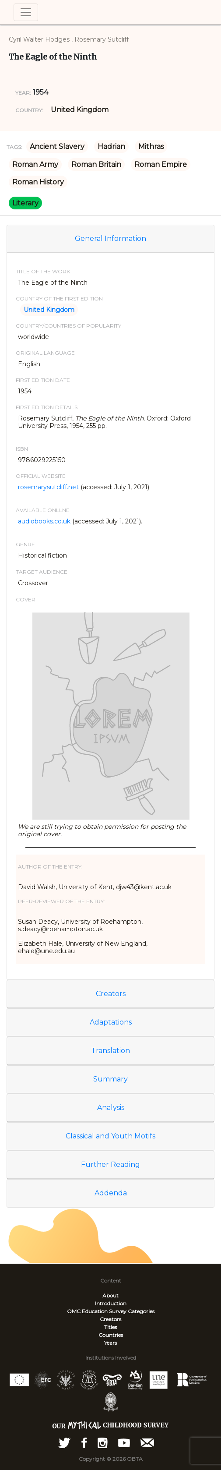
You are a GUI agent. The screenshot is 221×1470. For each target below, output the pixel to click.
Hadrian (111, 146)
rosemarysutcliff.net (48, 487)
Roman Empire (160, 164)
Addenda (111, 1193)
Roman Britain (96, 164)
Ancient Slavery (57, 146)
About (110, 1295)
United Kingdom (80, 110)
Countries (110, 1335)
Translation (110, 1050)
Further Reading (110, 1164)
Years (110, 1342)
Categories (141, 1311)
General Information (110, 238)
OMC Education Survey (96, 1311)
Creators (111, 993)
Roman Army (35, 164)
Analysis (110, 1107)
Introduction (110, 1303)
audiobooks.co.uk (44, 521)
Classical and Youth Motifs (110, 1136)
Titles (110, 1327)
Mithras (151, 146)
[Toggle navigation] (26, 12)
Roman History (38, 182)
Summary (110, 1079)
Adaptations (111, 1022)
